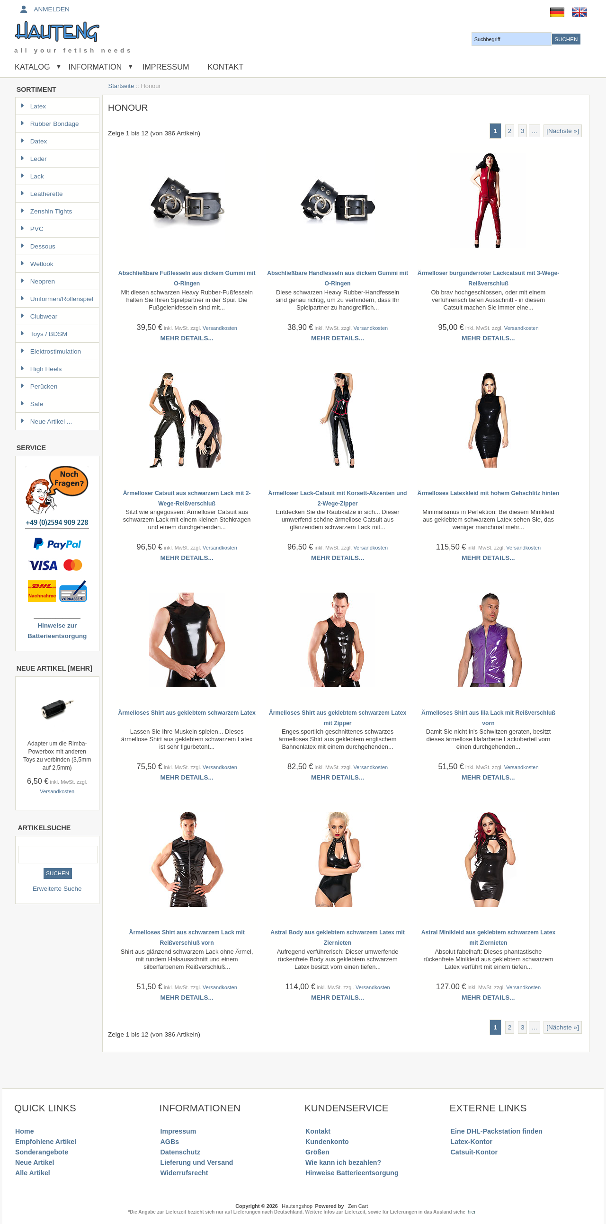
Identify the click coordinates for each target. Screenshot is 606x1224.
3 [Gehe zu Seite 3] (523, 130)
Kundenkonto (327, 1141)
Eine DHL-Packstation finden (497, 1131)
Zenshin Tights (46, 211)
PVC (32, 228)
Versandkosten (57, 791)
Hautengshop (297, 1206)
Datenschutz (180, 1152)
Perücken (38, 386)
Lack (32, 176)
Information (95, 66)
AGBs (169, 1141)
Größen (317, 1152)
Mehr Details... (187, 338)
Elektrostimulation (50, 351)
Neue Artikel (34, 1162)
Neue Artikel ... (46, 421)
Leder (33, 158)
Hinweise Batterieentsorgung (352, 1173)
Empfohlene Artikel (45, 1141)
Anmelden (44, 9)
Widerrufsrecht (184, 1173)
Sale (31, 404)
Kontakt (225, 66)
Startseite (121, 85)
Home (24, 1131)
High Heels (41, 369)
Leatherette (41, 193)
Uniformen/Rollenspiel (56, 298)
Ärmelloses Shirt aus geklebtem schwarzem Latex (186, 713)
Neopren (37, 281)
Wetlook (36, 263)
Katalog (32, 66)
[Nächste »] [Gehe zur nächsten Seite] (562, 130)
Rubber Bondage (49, 123)
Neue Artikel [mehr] (54, 668)
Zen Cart (358, 1206)
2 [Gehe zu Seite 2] (510, 130)
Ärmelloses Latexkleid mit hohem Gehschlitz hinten (489, 493)
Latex (33, 106)
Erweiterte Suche (57, 888)
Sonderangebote (41, 1152)
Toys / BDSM (44, 333)
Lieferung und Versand (196, 1162)
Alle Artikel (32, 1173)
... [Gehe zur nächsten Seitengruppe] (534, 130)
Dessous (37, 246)
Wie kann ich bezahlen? (343, 1162)
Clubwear (38, 316)
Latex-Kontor (471, 1141)
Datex (33, 141)
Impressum (164, 66)
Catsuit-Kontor (474, 1152)
